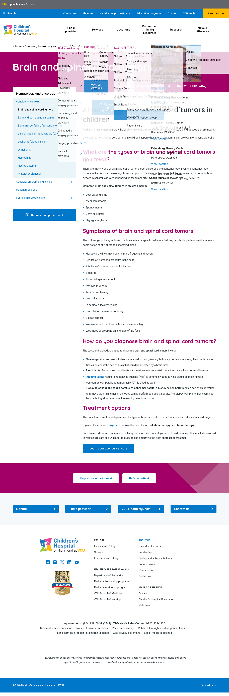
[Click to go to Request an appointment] (96, 478)
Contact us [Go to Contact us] (69, 13)
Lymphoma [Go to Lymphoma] (24, 149)
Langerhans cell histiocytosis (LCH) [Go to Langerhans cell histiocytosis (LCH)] (38, 133)
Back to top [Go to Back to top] (207, 685)
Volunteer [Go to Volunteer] (144, 605)
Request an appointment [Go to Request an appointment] (46, 215)
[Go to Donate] (36, 509)
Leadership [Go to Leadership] (145, 552)
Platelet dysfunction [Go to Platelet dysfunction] (29, 173)
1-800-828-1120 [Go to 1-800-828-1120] (155, 623)
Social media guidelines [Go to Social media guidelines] (158, 632)
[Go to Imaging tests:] (95, 377)
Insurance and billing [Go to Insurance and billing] (106, 558)
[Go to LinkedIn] (69, 562)
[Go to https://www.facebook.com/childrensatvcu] (48, 562)
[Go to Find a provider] (88, 509)
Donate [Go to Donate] (172, 13)
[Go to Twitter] (62, 562)
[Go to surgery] (112, 425)
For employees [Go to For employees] (148, 564)
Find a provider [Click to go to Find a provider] (71, 29)
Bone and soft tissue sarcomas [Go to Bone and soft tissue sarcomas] (36, 117)
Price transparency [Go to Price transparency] (123, 628)
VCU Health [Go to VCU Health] (189, 13)
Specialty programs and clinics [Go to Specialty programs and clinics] (34, 181)
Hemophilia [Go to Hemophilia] (24, 157)
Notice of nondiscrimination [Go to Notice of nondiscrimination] (56, 628)
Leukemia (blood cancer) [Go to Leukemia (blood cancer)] (32, 141)
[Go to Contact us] (193, 509)
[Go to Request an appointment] (138, 86)
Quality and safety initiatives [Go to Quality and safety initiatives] (155, 558)
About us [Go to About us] (88, 13)
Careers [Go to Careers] (98, 552)
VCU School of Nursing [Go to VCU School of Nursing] (107, 599)
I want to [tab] (213, 13)
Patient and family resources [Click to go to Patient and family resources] (149, 30)
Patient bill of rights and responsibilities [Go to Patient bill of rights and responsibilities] (161, 628)
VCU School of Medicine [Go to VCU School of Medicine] (108, 593)
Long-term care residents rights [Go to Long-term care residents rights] (75, 632)
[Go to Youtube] (77, 562)
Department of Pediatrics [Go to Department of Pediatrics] (109, 575)
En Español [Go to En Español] (101, 632)
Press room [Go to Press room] (146, 570)
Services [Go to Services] (30, 46)
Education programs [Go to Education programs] (149, 13)
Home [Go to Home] (18, 46)
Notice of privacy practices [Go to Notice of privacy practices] (92, 628)
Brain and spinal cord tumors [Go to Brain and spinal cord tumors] (35, 109)
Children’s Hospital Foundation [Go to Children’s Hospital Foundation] (156, 599)
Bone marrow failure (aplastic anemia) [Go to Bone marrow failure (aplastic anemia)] (40, 125)
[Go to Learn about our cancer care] (108, 448)
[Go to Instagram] (55, 562)
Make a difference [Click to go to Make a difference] (202, 29)
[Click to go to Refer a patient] (139, 478)
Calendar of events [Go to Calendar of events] (150, 546)
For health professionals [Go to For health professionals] (30, 197)
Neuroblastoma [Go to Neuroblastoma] (27, 165)
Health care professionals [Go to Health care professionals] (115, 13)
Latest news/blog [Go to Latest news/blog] (104, 546)
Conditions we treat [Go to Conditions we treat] (82, 46)
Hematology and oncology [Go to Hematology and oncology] (53, 46)
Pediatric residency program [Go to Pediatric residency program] (110, 587)
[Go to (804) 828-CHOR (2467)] (187, 86)
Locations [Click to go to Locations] (123, 29)
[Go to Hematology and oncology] (44, 93)
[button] (9, 13)
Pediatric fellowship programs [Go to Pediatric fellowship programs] (111, 581)
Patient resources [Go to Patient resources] (26, 189)
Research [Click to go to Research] (176, 29)
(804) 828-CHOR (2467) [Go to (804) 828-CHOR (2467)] (97, 623)
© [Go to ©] (14, 685)
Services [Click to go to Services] (97, 29)
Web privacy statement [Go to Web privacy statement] (126, 632)
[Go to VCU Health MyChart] (141, 509)
